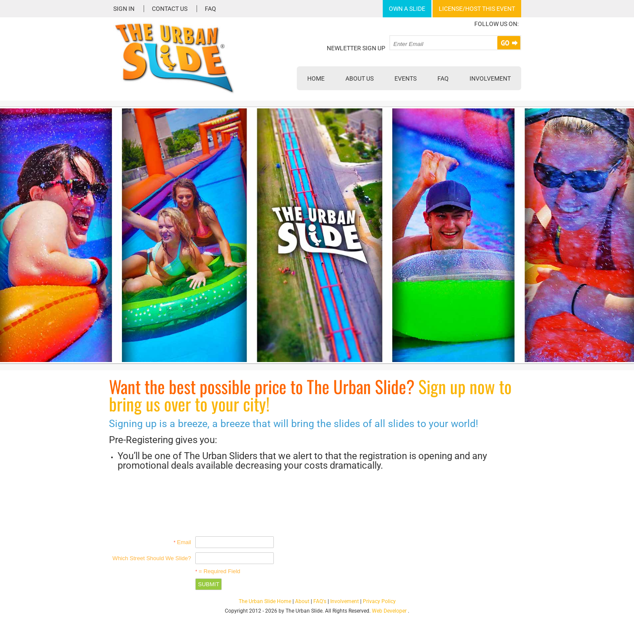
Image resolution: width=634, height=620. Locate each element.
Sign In (124, 8)
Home (316, 78)
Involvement (490, 78)
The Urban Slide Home (265, 601)
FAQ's (319, 601)
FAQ (210, 8)
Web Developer (389, 611)
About (302, 601)
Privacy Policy (379, 601)
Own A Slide (407, 8)
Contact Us (169, 8)
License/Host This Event (477, 8)
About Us (359, 78)
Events (405, 78)
